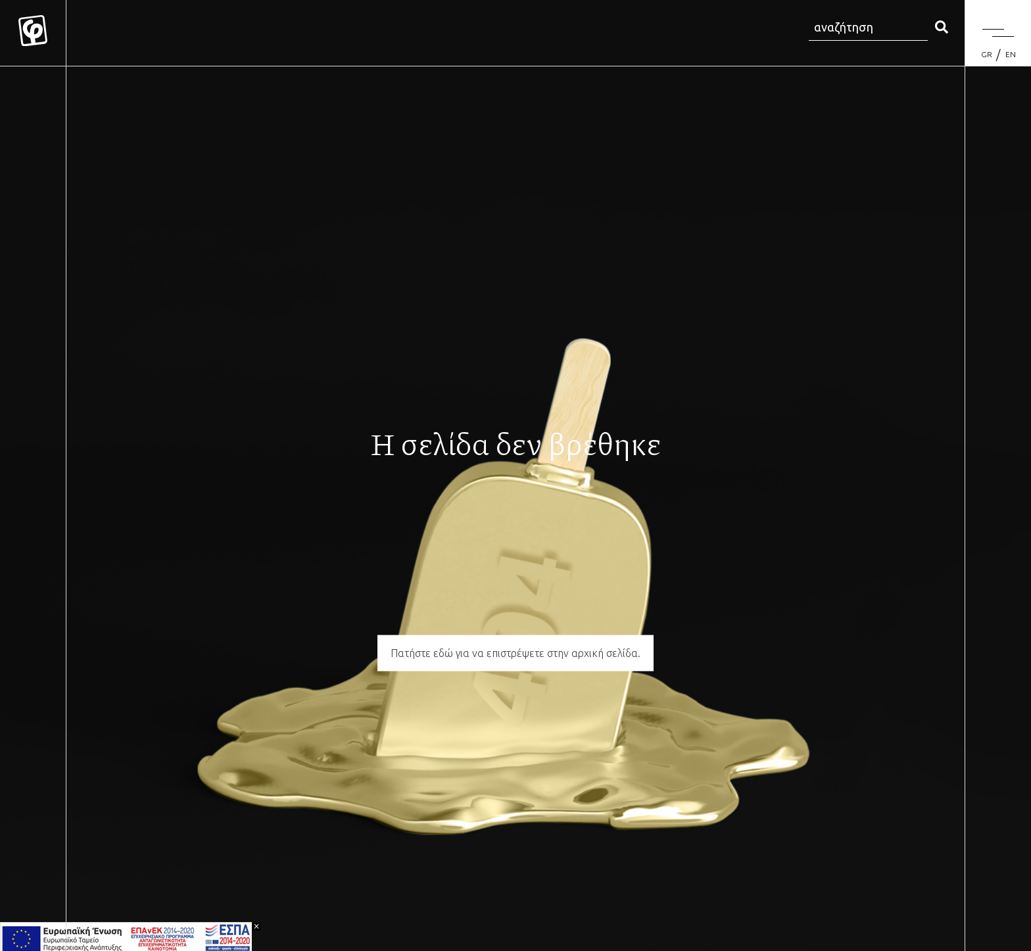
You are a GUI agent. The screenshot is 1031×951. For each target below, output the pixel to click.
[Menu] (998, 33)
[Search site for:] (868, 28)
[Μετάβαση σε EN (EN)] (1010, 54)
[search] (941, 28)
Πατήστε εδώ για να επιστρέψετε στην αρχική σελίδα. (515, 653)
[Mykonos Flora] (33, 33)
